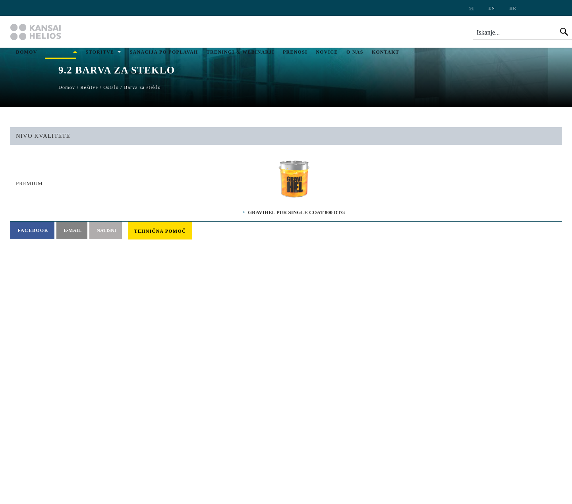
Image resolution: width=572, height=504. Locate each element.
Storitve (100, 52)
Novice (327, 52)
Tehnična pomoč (160, 231)
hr (512, 8)
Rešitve (58, 52)
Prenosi (295, 52)
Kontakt (385, 52)
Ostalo (111, 87)
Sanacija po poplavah (164, 52)
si (472, 8)
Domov (26, 52)
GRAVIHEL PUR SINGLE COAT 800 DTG (296, 212)
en (492, 8)
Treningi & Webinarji (240, 52)
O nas (354, 52)
